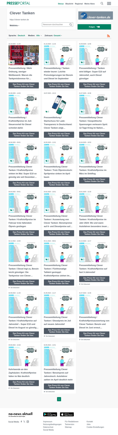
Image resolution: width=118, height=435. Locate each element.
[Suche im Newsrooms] (57, 24)
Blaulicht (69, 4)
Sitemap (68, 427)
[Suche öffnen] (102, 3)
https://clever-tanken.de (19, 20)
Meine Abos (89, 4)
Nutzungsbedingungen (52, 424)
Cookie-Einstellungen (95, 427)
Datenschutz (48, 427)
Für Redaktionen (71, 421)
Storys (61, 4)
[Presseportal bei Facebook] (20, 421)
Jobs (89, 424)
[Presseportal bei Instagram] (27, 421)
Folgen (94, 27)
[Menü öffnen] (109, 3)
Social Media (48, 429)
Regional (79, 4)
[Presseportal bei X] (23, 421)
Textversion (69, 424)
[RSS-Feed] (108, 36)
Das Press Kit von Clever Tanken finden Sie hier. (24, 85)
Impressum (47, 421)
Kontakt (90, 421)
